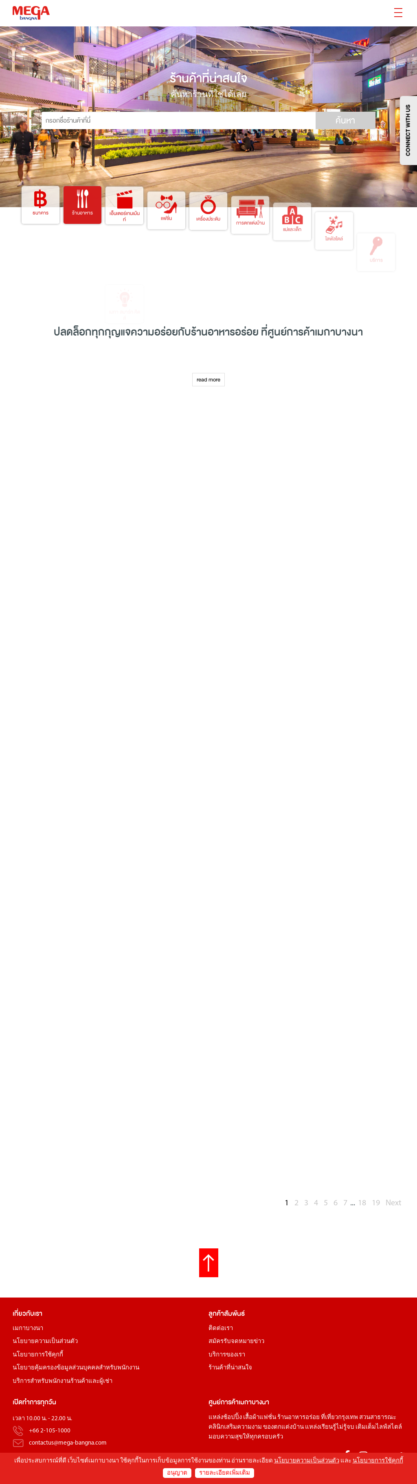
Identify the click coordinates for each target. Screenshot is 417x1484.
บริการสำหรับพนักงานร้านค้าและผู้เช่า (62, 1381)
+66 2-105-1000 (49, 1431)
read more (208, 379)
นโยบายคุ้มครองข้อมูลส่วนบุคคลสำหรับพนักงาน (76, 1368)
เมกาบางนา (28, 1329)
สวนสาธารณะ (377, 1418)
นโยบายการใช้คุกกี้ (38, 1355)
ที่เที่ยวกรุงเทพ (339, 1418)
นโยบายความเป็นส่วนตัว (45, 1342)
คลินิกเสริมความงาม (235, 1427)
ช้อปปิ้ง (232, 1418)
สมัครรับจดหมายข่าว (236, 1342)
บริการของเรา (226, 1355)
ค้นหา (345, 121)
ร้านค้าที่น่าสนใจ (230, 1368)
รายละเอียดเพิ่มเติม (224, 1473)
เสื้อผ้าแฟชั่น (259, 1418)
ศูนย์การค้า (291, 332)
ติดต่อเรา (220, 1329)
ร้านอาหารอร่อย (298, 1418)
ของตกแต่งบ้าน (283, 1427)
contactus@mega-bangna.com (68, 1443)
